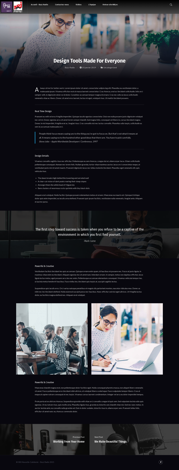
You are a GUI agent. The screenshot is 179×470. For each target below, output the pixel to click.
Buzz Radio (68, 67)
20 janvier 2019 (88, 67)
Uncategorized (110, 67)
